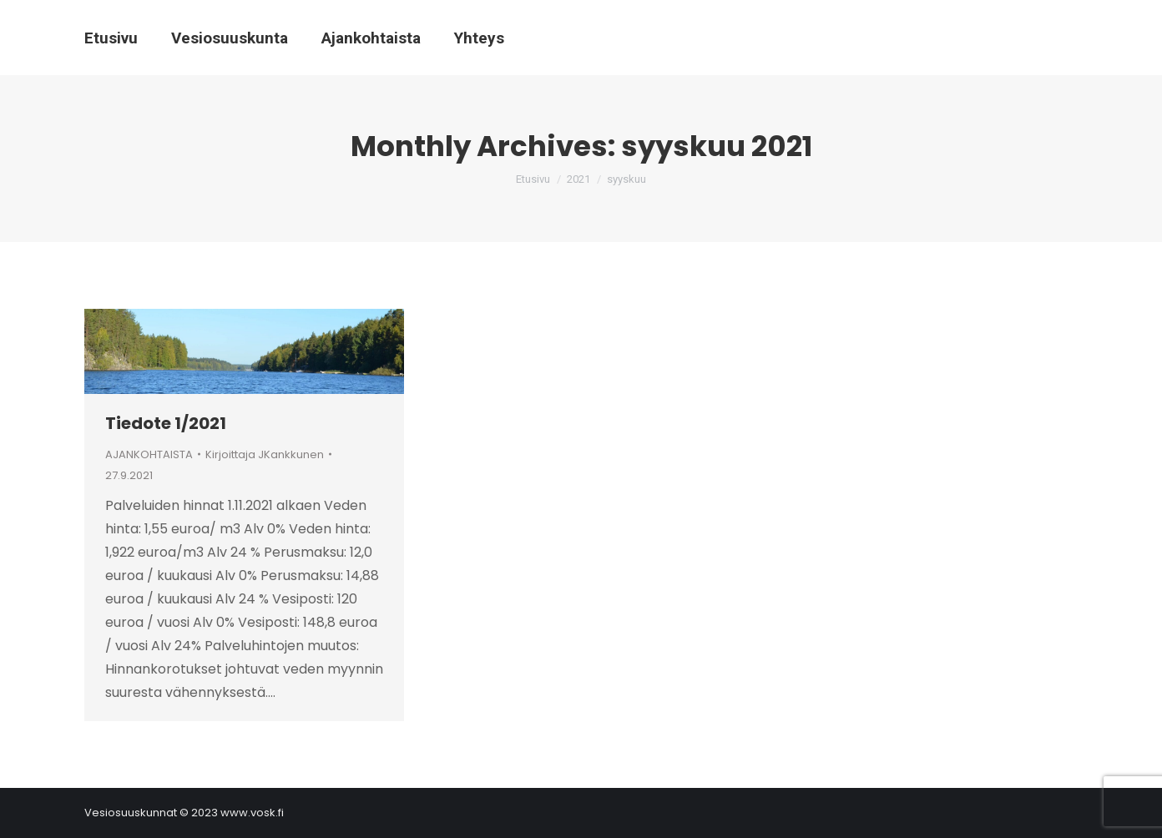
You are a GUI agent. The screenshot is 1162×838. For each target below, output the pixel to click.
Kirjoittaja (264, 454)
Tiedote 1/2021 (165, 423)
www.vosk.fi (252, 812)
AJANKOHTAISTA (149, 454)
